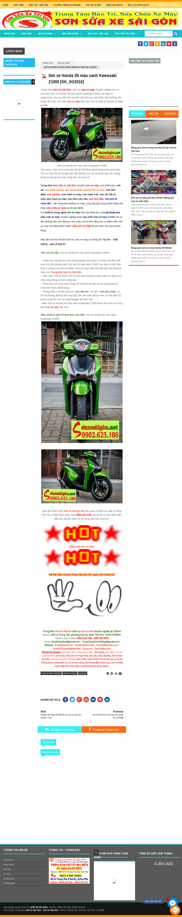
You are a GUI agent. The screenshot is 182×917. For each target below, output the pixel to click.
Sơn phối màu (85, 652)
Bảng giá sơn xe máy (82, 546)
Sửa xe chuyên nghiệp (63, 659)
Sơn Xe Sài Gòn (50, 910)
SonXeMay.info (103, 648)
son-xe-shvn (64, 63)
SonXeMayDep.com (107, 645)
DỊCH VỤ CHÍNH (45, 33)
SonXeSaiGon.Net (84, 645)
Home (5, 5)
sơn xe (74, 655)
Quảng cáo (8, 878)
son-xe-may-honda (51, 673)
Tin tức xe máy (93, 5)
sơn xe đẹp (73, 101)
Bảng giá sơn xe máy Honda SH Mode (151, 248)
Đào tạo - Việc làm (98, 33)
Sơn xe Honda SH (73, 511)
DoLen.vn (88, 648)
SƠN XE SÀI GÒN (38, 907)
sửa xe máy (86, 631)
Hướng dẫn (9, 883)
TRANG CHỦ (9, 33)
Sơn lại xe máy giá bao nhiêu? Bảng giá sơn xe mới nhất (152, 199)
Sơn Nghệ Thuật (153, 40)
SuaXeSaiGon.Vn (63, 645)
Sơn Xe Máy (52, 307)
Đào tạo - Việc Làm (38, 5)
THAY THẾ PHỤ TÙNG (124, 33)
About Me (8, 860)
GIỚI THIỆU (19, 5)
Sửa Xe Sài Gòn (63, 631)
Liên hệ (7, 869)
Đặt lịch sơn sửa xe (138, 5)
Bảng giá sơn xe (114, 5)
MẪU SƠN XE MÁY (70, 33)
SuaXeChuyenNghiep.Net (67, 648)
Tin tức (6, 874)
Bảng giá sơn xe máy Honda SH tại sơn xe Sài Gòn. (153, 149)
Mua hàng (8, 864)
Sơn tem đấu (69, 652)
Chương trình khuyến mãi (66, 5)
